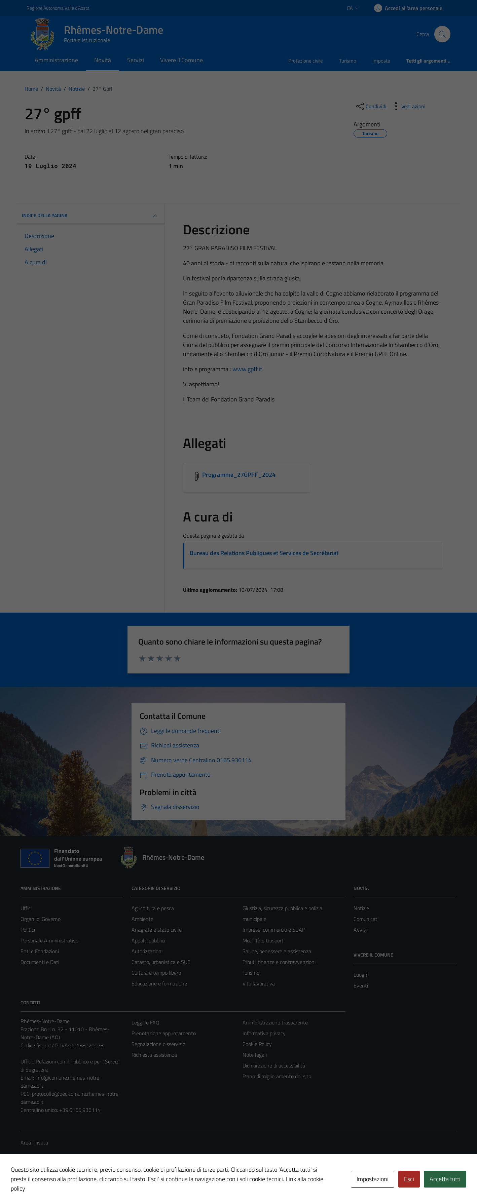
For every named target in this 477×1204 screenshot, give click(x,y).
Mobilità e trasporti (264, 940)
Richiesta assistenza (154, 1055)
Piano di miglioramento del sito (277, 1076)
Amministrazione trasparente (275, 1022)
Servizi (135, 60)
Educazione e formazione (159, 983)
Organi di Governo (41, 919)
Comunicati (366, 919)
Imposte (381, 61)
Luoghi (361, 975)
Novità (102, 60)
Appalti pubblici (148, 940)
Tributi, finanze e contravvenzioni (279, 962)
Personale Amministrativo (49, 940)
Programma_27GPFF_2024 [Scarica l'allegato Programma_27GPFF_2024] (239, 474)
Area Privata (34, 1142)
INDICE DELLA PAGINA (90, 215)
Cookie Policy (257, 1044)
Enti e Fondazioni (40, 951)
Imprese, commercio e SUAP (274, 930)
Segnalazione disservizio (158, 1044)
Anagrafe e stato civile (157, 930)
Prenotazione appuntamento (164, 1033)
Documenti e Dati (40, 962)
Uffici (26, 908)
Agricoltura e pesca (153, 908)
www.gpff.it (247, 369)
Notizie (361, 908)
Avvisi (360, 930)
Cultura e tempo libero (156, 973)
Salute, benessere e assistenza (277, 951)
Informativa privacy (264, 1033)
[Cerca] (442, 34)
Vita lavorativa (259, 983)
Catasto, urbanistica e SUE (161, 962)
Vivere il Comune (181, 60)
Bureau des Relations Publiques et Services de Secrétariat (264, 552)
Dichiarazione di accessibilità (274, 1065)
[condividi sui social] (371, 106)
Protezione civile (305, 61)
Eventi (361, 985)
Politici (28, 930)
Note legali (255, 1055)
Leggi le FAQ (145, 1022)
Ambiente (142, 919)
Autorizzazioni (147, 951)
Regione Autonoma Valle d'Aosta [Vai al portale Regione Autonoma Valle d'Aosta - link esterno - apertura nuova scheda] (58, 7)
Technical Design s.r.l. (66, 1184)
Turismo (347, 61)
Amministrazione (56, 60)
